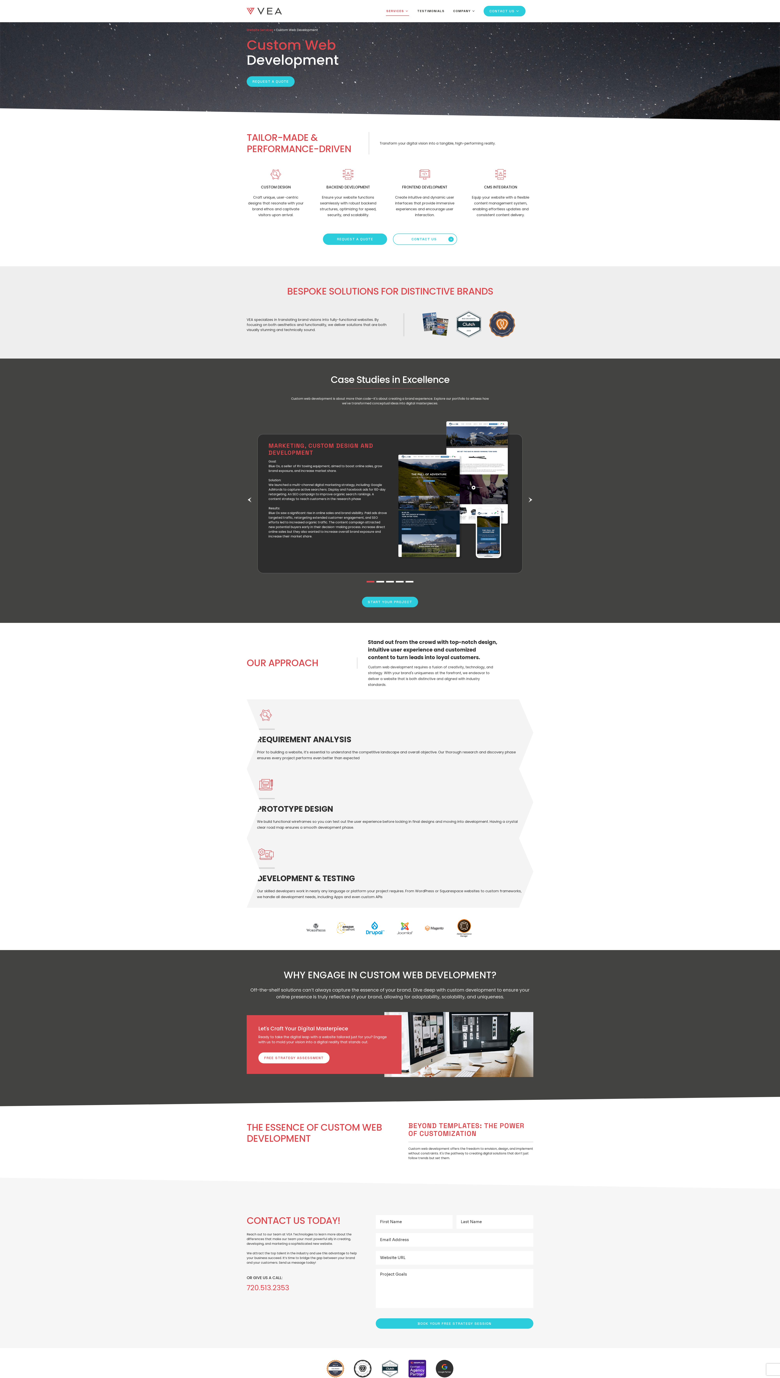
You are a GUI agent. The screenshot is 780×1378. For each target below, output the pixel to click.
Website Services (260, 30)
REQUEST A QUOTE (355, 239)
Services (397, 11)
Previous (250, 500)
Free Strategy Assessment (294, 1058)
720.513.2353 (268, 1288)
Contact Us (504, 11)
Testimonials (431, 11)
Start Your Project (390, 602)
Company (464, 11)
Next (530, 500)
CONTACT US (424, 239)
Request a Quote (271, 81)
